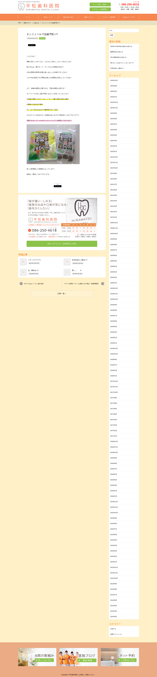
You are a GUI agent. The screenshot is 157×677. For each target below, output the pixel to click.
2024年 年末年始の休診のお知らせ (121, 46)
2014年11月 (114, 573)
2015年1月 (113, 562)
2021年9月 (113, 173)
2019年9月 (113, 305)
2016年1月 (113, 496)
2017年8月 (113, 403)
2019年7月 (113, 315)
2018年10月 (114, 354)
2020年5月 (113, 261)
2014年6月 (113, 600)
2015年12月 (114, 501)
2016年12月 (114, 441)
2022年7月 (113, 124)
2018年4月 (113, 370)
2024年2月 (113, 91)
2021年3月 (113, 206)
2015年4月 (113, 545)
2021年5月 (113, 195)
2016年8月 (113, 463)
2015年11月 (114, 507)
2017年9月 (113, 398)
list (57, 184)
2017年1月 (113, 436)
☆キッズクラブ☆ (34, 260)
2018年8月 (113, 359)
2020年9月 (113, 239)
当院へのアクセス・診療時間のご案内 (61, 244)
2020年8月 (113, 244)
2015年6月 (113, 534)
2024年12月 (114, 80)
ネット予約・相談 (99, 4)
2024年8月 (113, 86)
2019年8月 (113, 310)
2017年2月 (113, 430)
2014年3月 (113, 616)
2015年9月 (113, 518)
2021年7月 (113, 184)
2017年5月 (113, 414)
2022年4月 (113, 135)
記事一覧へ (62, 293)
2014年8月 (113, 589)
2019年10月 (114, 299)
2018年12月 (114, 348)
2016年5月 (113, 474)
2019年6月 (113, 321)
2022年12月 (114, 102)
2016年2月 (113, 491)
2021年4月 (113, 201)
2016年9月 (113, 458)
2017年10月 (114, 392)
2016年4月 (113, 480)
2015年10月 (114, 512)
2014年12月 (114, 567)
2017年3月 (113, 425)
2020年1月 (113, 283)
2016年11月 (114, 447)
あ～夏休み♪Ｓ (33, 270)
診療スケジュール (116, 634)
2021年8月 (113, 179)
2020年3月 (113, 272)
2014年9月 (113, 584)
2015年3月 (113, 551)
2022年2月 (113, 146)
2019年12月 (114, 288)
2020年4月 (113, 266)
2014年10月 (114, 578)
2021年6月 (113, 190)
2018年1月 (113, 376)
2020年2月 (113, 277)
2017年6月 (113, 408)
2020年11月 (114, 228)
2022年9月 (113, 113)
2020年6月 (113, 255)
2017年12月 (114, 381)
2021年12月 (114, 157)
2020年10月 (114, 233)
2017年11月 (114, 387)
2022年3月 (113, 140)
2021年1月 (113, 217)
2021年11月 (114, 162)
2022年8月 (113, 118)
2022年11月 (114, 108)
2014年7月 (113, 595)
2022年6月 (113, 129)
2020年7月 (113, 250)
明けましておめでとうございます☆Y (122, 63)
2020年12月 (114, 222)
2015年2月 (113, 556)
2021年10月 (114, 168)
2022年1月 (113, 151)
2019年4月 (113, 332)
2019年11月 (114, 294)
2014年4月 (113, 611)
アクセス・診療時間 (99, 9)
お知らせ (42, 38)
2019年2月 (113, 337)
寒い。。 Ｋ (77, 270)
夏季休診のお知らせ (116, 52)
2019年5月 (113, 326)
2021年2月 (113, 211)
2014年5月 (113, 605)
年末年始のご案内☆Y (80, 260)
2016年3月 (113, 485)
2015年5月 (113, 540)
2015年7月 (113, 529)
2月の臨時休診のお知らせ (118, 57)
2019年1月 (113, 343)
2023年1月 (113, 97)
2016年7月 (113, 469)
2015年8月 (113, 523)
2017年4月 (113, 419)
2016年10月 (114, 452)
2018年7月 (113, 365)
